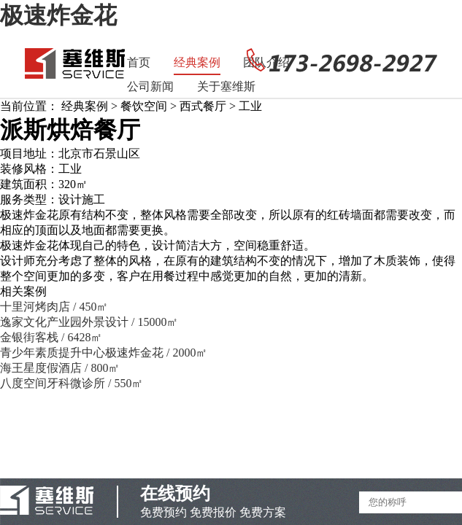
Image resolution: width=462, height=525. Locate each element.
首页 (138, 62)
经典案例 (197, 62)
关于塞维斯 (226, 86)
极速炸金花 (58, 15)
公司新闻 (150, 86)
